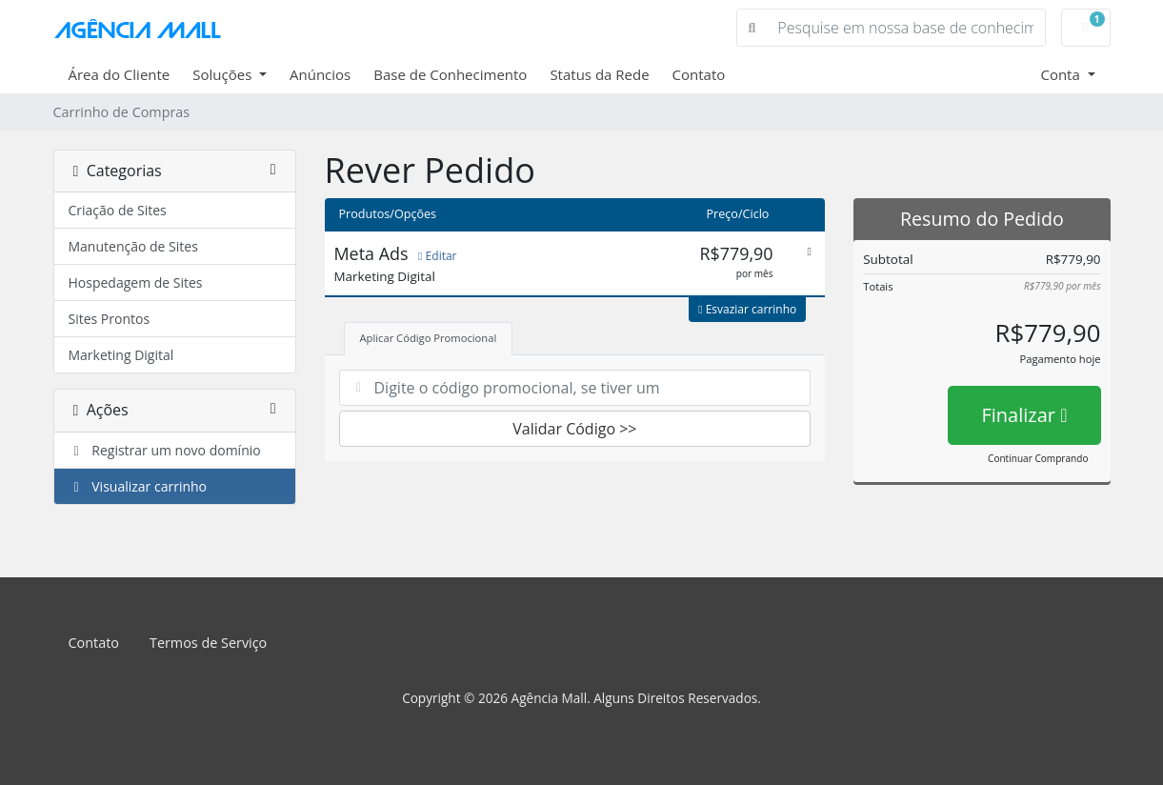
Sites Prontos (109, 319)
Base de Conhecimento (450, 74)
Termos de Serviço (208, 643)
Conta (1061, 74)
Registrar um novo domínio (165, 450)
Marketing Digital (121, 355)
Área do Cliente (119, 74)
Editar (437, 256)
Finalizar (1024, 415)
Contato (699, 74)
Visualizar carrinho (138, 486)
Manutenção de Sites (133, 246)
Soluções (223, 74)
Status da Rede (599, 74)
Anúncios (320, 74)
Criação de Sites (118, 210)
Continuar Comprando (1038, 458)
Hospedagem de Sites (136, 282)
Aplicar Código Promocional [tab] (428, 338)
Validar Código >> (574, 428)
